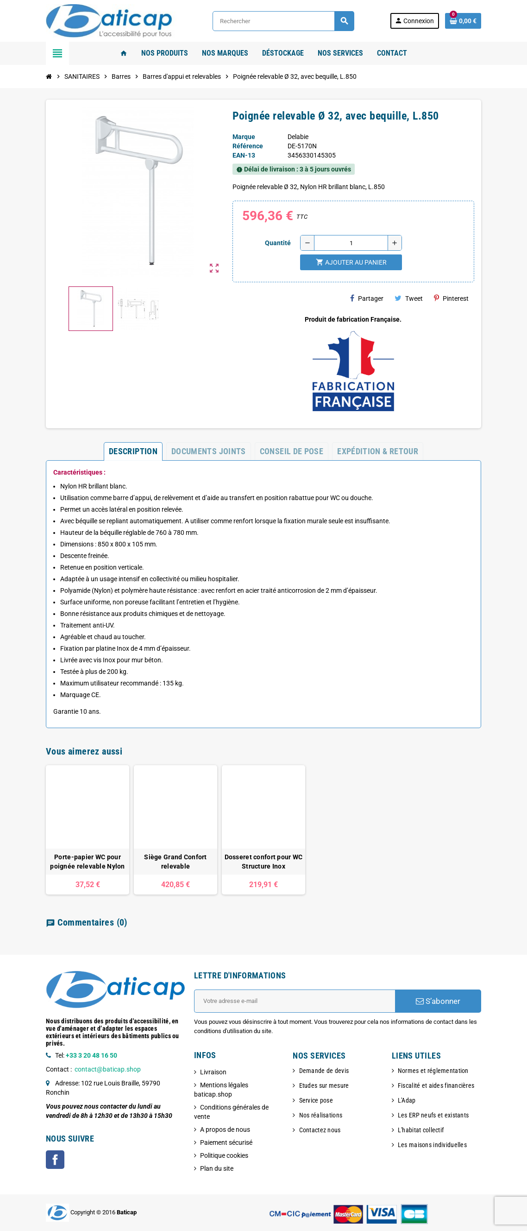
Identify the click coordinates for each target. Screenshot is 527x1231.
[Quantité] (351, 242)
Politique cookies (224, 1155)
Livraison (213, 1072)
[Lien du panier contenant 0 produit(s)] (463, 21)
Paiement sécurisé (226, 1142)
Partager (366, 298)
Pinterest (451, 298)
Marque (243, 136)
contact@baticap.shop (108, 1069)
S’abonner (438, 1001)
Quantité (278, 243)
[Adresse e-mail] (294, 1001)
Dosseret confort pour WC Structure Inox (264, 861)
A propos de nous (225, 1129)
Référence (247, 146)
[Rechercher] (283, 21)
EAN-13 (243, 155)
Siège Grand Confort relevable (175, 861)
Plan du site (216, 1168)
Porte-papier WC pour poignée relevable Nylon (87, 861)
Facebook (55, 1159)
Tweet (409, 298)
